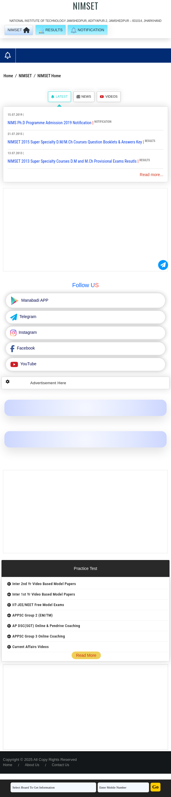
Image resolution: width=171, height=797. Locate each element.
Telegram (27, 316)
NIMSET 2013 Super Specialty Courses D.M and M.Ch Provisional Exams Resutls (72, 161)
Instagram (27, 332)
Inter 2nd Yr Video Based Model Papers (44, 584)
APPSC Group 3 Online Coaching (38, 636)
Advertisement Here (48, 383)
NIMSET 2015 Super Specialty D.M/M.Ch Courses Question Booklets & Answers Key (75, 142)
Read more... (151, 174)
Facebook (25, 348)
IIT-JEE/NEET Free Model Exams (38, 605)
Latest (59, 96)
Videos (109, 96)
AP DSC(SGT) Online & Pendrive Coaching (46, 626)
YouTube (28, 363)
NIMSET (25, 75)
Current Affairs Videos (30, 647)
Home (8, 75)
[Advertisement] (85, 230)
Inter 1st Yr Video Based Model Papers (43, 594)
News (84, 96)
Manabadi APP (34, 300)
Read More (86, 655)
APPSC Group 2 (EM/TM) (32, 615)
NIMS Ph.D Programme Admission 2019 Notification (49, 122)
